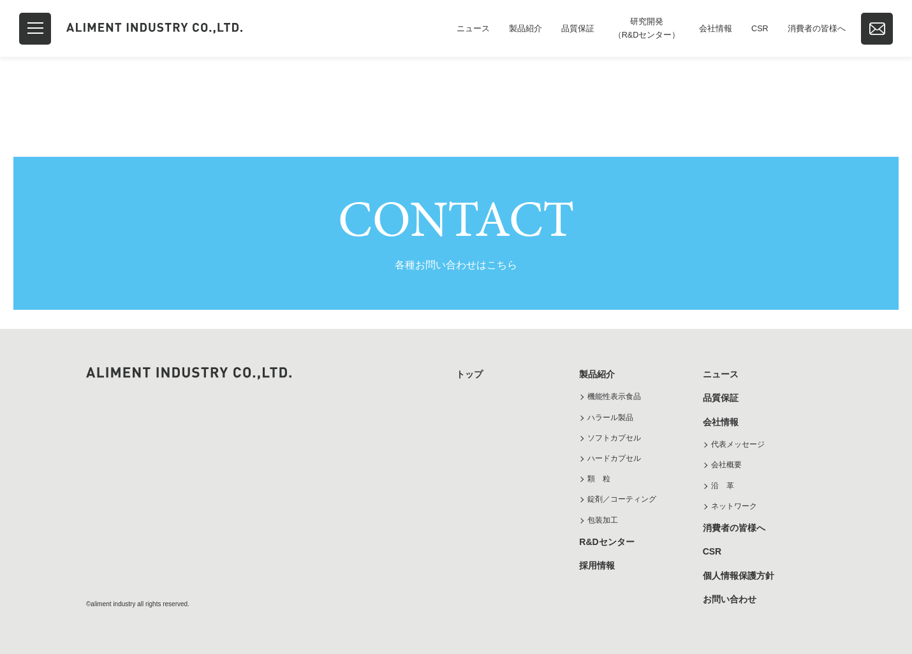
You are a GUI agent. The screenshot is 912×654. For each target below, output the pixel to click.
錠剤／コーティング (621, 499)
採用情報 (597, 565)
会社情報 (715, 28)
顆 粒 (598, 478)
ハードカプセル (614, 458)
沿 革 (722, 485)
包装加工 (602, 520)
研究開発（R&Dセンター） (647, 28)
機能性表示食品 (614, 396)
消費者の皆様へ (817, 28)
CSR (760, 28)
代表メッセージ (738, 444)
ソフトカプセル (614, 437)
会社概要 (726, 464)
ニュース (473, 28)
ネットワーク (734, 506)
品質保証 (577, 28)
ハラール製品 (610, 417)
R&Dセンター (606, 542)
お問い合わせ (729, 599)
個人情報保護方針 (738, 575)
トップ (469, 374)
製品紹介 (525, 28)
